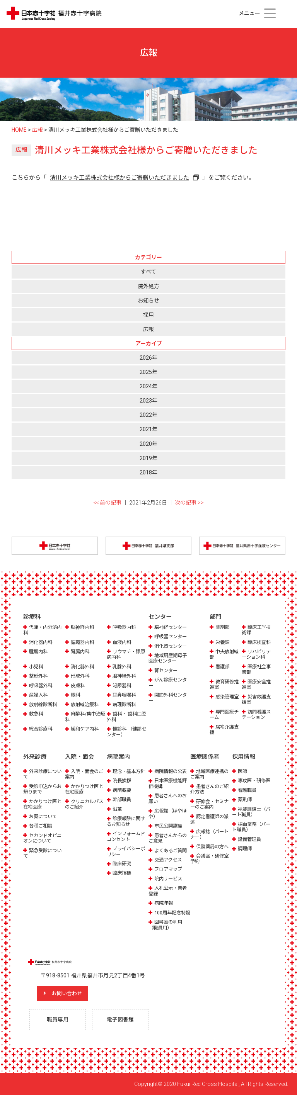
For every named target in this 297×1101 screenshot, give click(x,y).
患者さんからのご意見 (168, 838)
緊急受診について (43, 853)
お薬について (44, 816)
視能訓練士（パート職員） (252, 811)
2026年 (148, 358)
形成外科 (81, 677)
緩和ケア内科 (86, 729)
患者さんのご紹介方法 (210, 789)
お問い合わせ (71, 999)
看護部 (222, 667)
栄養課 (222, 643)
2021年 (148, 429)
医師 (243, 771)
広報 (148, 329)
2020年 (148, 444)
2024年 (148, 386)
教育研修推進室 (225, 684)
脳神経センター (171, 627)
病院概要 (123, 790)
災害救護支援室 (257, 699)
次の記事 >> (189, 503)
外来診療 (34, 757)
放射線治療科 (86, 705)
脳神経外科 (125, 677)
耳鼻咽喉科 (125, 695)
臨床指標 (123, 873)
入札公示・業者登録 (168, 891)
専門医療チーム (225, 714)
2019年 (148, 458)
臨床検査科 (260, 643)
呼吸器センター (171, 637)
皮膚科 (78, 686)
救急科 (36, 714)
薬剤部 (222, 627)
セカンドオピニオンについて (43, 838)
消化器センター (171, 646)
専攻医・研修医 (255, 781)
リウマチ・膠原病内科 (127, 654)
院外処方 (148, 286)
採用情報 (243, 757)
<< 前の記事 (107, 503)
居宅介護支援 (225, 730)
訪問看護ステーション (257, 714)
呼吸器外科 (41, 686)
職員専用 (58, 1026)
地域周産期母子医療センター (168, 658)
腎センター (166, 671)
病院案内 (118, 757)
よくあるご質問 (171, 850)
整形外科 (39, 677)
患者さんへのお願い (168, 798)
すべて (148, 271)
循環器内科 (83, 643)
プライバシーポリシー (127, 851)
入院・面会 (79, 757)
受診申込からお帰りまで (43, 789)
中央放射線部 (225, 654)
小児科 (36, 667)
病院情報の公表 (171, 771)
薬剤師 (245, 800)
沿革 (118, 809)
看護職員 (248, 790)
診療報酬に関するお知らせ (127, 821)
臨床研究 (123, 864)
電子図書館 (121, 1026)
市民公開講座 (169, 826)
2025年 (148, 372)
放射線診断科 (44, 705)
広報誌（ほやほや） (168, 813)
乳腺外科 (123, 667)
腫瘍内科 (39, 652)
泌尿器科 (123, 686)
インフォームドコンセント (127, 836)
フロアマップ (169, 869)
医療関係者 (204, 757)
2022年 (148, 415)
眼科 (76, 695)
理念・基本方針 (130, 771)
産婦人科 (39, 695)
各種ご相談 (41, 826)
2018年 (148, 472)
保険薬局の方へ (213, 847)
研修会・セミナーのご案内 (210, 804)
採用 (148, 315)
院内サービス (169, 879)
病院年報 (164, 903)
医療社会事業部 (257, 669)
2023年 (148, 401)
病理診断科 (125, 705)
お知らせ (148, 300)
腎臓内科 (81, 652)
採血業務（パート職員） (252, 827)
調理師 (245, 849)
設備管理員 (250, 839)
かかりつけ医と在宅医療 (43, 804)
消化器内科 (41, 643)
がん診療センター (168, 683)
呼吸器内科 (125, 627)
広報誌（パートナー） (210, 834)
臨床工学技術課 (257, 630)
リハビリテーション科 (257, 654)
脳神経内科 (83, 627)
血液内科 (123, 643)
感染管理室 (228, 697)
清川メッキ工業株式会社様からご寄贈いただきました (119, 177)
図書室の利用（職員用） (166, 930)
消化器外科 (83, 667)
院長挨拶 (123, 781)
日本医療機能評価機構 (168, 783)
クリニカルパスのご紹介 (85, 804)
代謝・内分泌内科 (43, 630)
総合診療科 (41, 729)
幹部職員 (123, 800)
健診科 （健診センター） (125, 731)
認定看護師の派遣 (210, 819)
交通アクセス (169, 860)
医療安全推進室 (257, 684)
